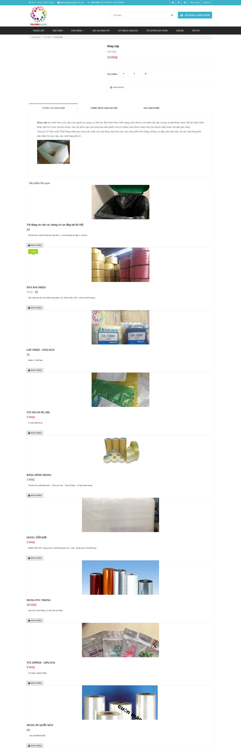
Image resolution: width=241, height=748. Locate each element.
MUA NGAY (117, 87)
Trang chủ (37, 37)
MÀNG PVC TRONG (39, 600)
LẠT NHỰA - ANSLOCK (40, 349)
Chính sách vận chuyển (104, 108)
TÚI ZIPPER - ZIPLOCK (41, 662)
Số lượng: (112, 74)
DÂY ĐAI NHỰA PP (101, 30)
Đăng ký (206, 2)
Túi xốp (47, 37)
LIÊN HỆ (180, 30)
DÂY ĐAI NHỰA (36, 287)
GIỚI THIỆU (58, 30)
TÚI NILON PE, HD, (38, 412)
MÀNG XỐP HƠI (37, 537)
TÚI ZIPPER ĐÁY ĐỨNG (157, 30)
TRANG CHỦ (38, 30)
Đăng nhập (194, 2)
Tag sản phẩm (151, 108)
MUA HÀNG (35, 245)
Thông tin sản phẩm (53, 108)
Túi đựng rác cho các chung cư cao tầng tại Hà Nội (55, 224)
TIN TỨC (196, 30)
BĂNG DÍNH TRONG (39, 475)
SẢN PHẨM (77, 30)
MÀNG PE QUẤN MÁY (40, 725)
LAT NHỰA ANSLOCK (128, 30)
